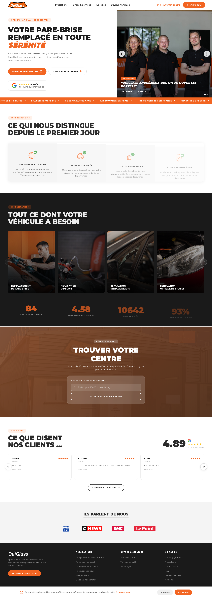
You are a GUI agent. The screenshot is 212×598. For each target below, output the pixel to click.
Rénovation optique (85, 571)
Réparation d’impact (85, 562)
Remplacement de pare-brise (90, 557)
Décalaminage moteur (86, 580)
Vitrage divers (82, 575)
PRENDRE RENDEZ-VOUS (24, 573)
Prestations (62, 5)
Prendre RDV (194, 5)
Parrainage (125, 566)
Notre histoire (171, 566)
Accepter (183, 592)
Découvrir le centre (133, 91)
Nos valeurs (170, 562)
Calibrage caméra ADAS (87, 566)
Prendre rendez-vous (27, 71)
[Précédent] (8, 261)
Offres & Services (82, 5)
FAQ (167, 571)
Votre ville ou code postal (87, 386)
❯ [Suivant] (207, 53)
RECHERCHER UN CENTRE (106, 401)
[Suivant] (203, 261)
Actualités (169, 580)
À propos (101, 5)
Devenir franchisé (120, 5)
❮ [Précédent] (121, 53)
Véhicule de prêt (128, 562)
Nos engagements (173, 557)
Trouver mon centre (67, 71)
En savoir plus (123, 592)
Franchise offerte (128, 557)
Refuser (165, 592)
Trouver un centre (168, 5)
